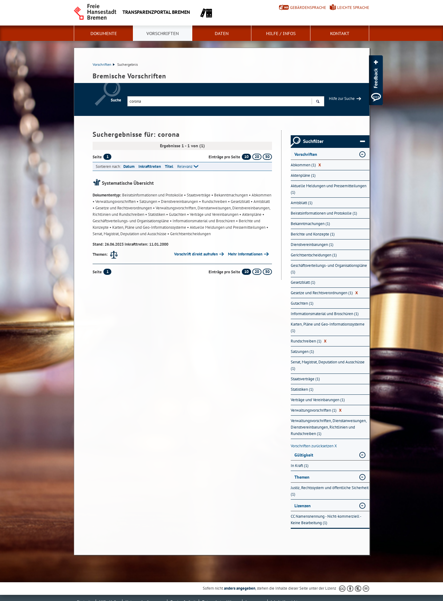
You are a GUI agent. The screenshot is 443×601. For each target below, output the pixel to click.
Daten (222, 33)
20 (257, 156)
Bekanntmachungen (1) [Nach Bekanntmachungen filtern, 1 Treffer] (310, 223)
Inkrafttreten (149, 166)
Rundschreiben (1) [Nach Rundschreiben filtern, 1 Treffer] (308, 341)
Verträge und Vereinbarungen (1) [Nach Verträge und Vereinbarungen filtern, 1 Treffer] (318, 399)
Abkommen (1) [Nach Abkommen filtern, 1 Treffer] (306, 165)
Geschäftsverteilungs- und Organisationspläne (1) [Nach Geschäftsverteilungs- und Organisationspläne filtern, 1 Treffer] (329, 269)
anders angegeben (239, 588)
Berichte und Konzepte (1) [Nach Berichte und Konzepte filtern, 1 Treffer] (313, 234)
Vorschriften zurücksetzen (314, 446)
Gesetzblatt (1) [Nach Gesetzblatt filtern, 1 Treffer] (303, 282)
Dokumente (103, 33)
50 (267, 156)
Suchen (318, 102)
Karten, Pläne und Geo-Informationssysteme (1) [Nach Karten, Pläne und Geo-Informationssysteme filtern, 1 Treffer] (328, 327)
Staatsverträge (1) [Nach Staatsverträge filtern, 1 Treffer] (305, 379)
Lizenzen (302, 505)
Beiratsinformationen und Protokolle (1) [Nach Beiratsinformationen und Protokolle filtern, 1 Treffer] (324, 213)
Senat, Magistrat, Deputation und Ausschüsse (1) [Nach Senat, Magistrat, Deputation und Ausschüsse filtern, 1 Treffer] (328, 365)
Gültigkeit (303, 455)
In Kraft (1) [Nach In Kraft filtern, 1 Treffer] (300, 465)
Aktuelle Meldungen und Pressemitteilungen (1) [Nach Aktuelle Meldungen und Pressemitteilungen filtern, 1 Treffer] (328, 189)
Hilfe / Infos (281, 33)
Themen (301, 477)
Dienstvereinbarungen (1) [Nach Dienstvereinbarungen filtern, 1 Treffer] (312, 244)
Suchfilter (334, 141)
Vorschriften (162, 33)
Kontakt (339, 33)
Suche (116, 100)
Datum (128, 166)
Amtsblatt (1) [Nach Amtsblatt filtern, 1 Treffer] (302, 202)
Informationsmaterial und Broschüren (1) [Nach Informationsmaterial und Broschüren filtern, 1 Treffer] (325, 313)
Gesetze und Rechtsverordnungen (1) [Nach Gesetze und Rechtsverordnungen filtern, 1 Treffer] (324, 292)
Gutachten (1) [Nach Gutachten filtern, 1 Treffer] (302, 303)
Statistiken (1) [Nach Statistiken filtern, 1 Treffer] (302, 389)
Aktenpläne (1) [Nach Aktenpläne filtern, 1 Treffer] (303, 175)
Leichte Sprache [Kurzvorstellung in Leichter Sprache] (353, 7)
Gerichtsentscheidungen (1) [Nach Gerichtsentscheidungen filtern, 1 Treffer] (314, 255)
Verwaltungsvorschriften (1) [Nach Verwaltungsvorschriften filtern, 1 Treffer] (316, 410)
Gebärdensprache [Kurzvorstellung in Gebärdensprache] (308, 7)
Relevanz (185, 166)
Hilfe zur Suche (342, 98)
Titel (169, 166)
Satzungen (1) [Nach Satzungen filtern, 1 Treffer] (302, 351)
